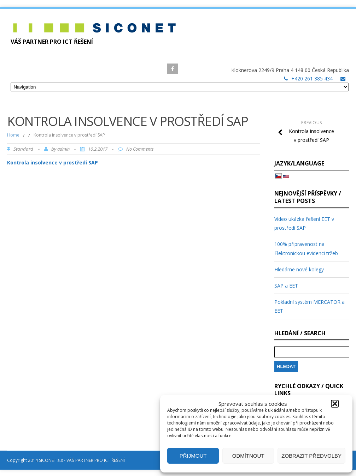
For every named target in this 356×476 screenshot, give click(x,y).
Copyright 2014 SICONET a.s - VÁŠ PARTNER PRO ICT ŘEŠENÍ (66, 460)
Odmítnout (248, 456)
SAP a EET (286, 285)
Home (13, 135)
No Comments (139, 149)
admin (63, 149)
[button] (334, 403)
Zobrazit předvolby (311, 456)
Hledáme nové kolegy (299, 269)
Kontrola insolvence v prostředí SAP (52, 162)
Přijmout (193, 456)
